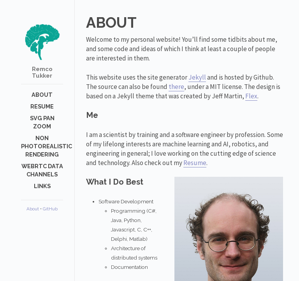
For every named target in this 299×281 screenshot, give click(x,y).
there (176, 86)
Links (42, 186)
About (42, 94)
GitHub (50, 209)
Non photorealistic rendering (46, 146)
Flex (251, 96)
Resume (42, 106)
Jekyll (197, 77)
